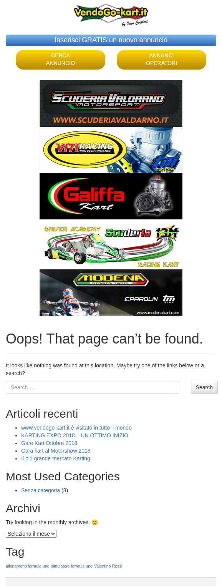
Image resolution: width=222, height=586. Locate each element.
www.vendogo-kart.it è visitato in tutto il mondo (76, 428)
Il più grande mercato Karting (55, 458)
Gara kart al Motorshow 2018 (56, 451)
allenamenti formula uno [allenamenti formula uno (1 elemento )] (28, 566)
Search (204, 387)
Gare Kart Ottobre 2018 (49, 443)
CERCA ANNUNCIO (60, 59)
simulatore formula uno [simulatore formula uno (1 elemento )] (72, 566)
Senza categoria (40, 490)
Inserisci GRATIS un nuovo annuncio (111, 40)
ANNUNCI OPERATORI (161, 59)
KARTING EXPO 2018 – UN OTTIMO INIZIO (74, 435)
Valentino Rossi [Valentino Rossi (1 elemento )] (108, 566)
